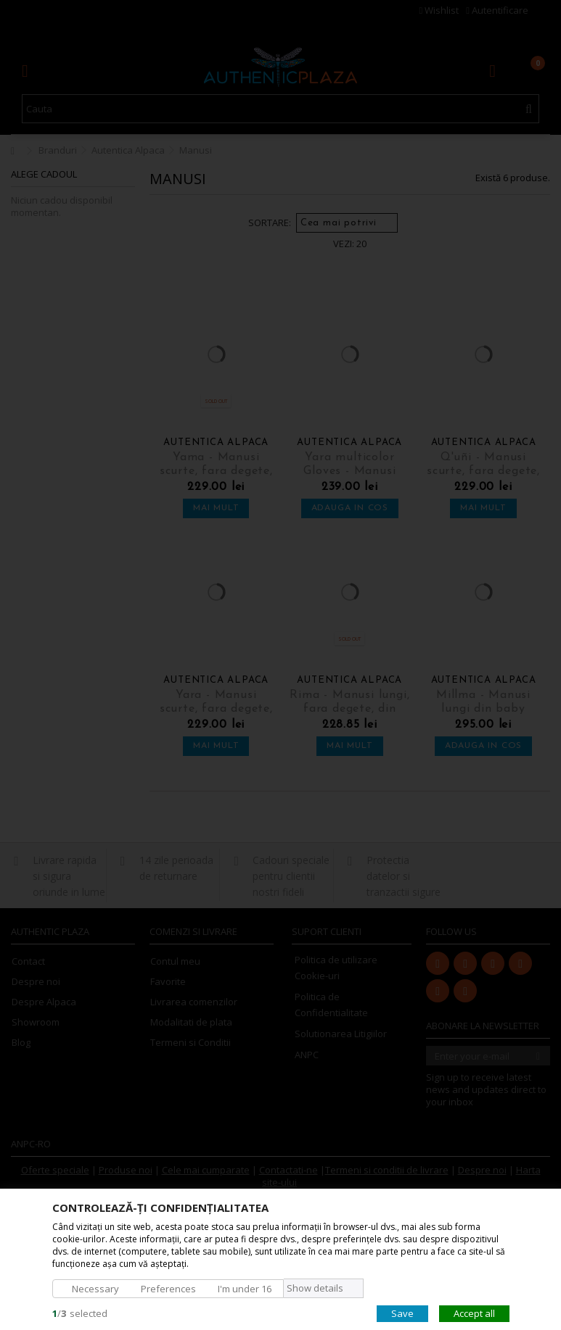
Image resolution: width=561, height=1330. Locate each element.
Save (402, 1312)
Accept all (474, 1312)
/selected (79, 1312)
